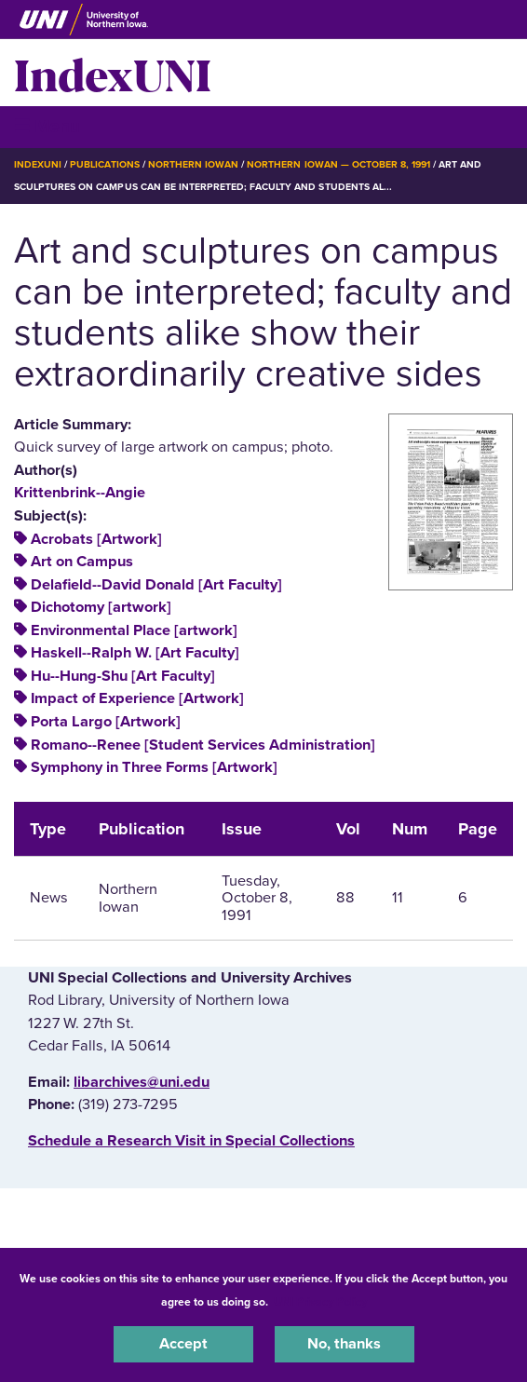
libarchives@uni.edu (141, 1082)
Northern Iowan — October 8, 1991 (338, 164)
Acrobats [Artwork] (96, 539)
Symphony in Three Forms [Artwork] (154, 767)
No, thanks (344, 1344)
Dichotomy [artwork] (101, 607)
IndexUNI (112, 72)
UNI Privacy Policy (320, 1301)
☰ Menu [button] (47, 126)
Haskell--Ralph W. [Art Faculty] (135, 653)
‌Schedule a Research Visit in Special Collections (191, 1140)
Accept (183, 1344)
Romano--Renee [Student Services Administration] (203, 745)
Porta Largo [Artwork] (106, 721)
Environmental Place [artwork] (134, 630)
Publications (104, 164)
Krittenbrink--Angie (79, 492)
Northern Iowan (193, 164)
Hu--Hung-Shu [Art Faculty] (123, 676)
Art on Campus (82, 561)
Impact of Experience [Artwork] (137, 698)
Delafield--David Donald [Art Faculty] (156, 585)
